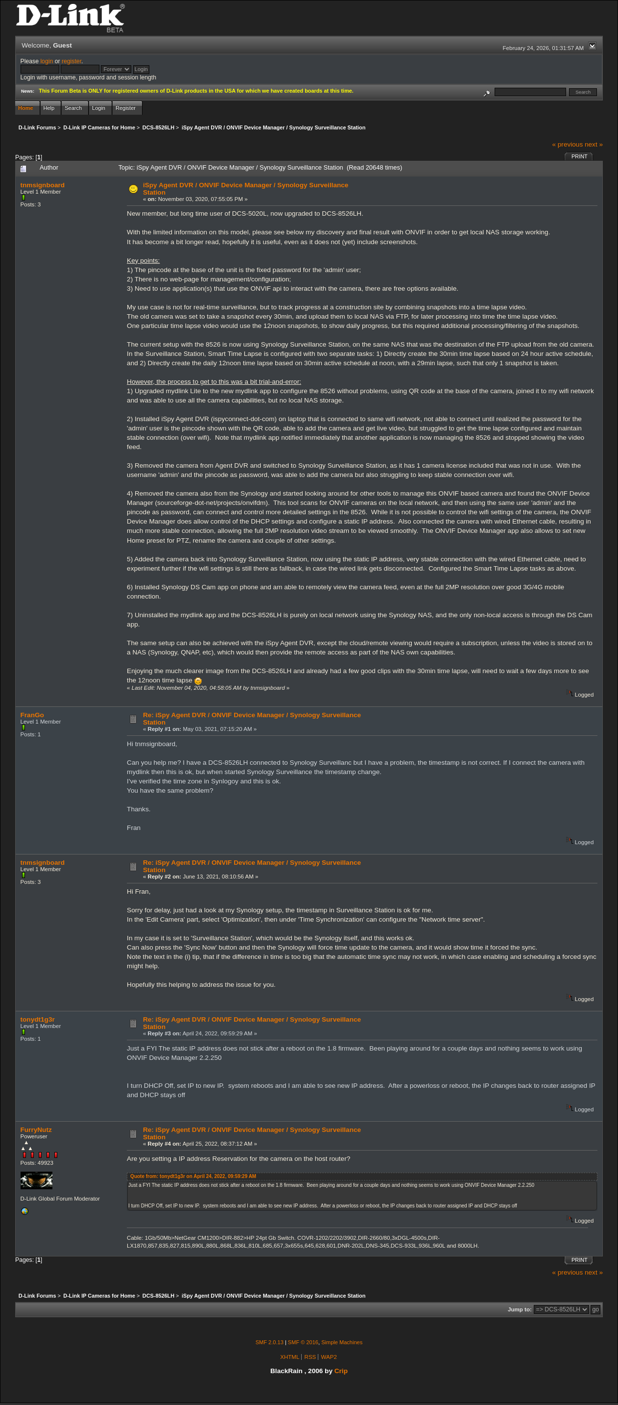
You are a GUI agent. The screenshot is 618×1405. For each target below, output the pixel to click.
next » (594, 144)
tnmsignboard (43, 185)
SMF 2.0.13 (270, 1342)
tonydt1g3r (38, 1019)
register (71, 61)
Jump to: (520, 1309)
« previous (567, 144)
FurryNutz (36, 1129)
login (46, 61)
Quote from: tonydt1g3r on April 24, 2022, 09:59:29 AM (193, 1176)
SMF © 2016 (303, 1342)
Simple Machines (341, 1342)
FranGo (32, 715)
